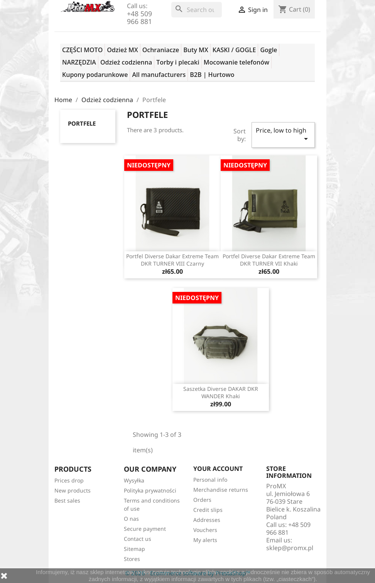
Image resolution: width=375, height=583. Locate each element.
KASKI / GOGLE (234, 50)
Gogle (268, 50)
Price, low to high (283, 134)
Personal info (210, 479)
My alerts (205, 540)
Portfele (82, 123)
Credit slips (208, 509)
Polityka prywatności (150, 490)
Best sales (67, 500)
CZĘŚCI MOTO (82, 50)
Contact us (137, 538)
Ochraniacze (160, 50)
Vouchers (205, 530)
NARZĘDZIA (79, 62)
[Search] (196, 9)
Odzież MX (122, 50)
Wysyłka (134, 480)
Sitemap (134, 548)
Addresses (206, 519)
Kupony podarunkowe (95, 74)
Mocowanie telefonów (236, 62)
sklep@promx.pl (289, 548)
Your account (218, 468)
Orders (202, 499)
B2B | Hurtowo (212, 74)
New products (72, 490)
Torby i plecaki (177, 62)
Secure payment (145, 528)
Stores (132, 559)
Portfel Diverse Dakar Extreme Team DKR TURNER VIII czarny (172, 260)
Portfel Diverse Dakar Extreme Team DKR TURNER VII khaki (269, 260)
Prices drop (69, 480)
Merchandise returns (220, 489)
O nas (131, 518)
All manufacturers (159, 74)
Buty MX (195, 50)
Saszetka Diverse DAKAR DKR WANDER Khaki (220, 392)
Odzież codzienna (126, 62)
